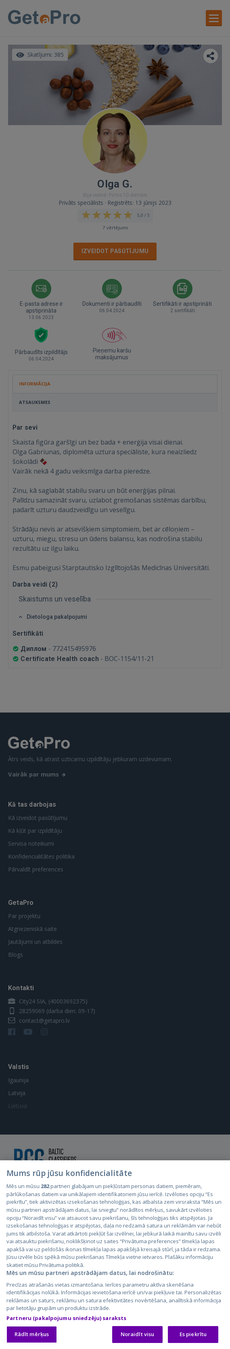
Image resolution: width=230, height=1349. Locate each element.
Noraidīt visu (138, 1335)
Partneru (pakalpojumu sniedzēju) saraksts (66, 1318)
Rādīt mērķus (32, 1335)
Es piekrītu (193, 1335)
